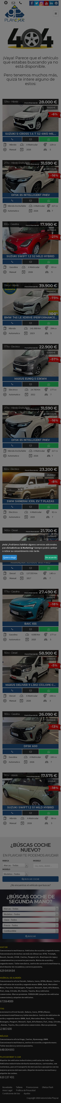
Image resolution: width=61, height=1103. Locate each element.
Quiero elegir (9, 557)
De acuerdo (51, 557)
